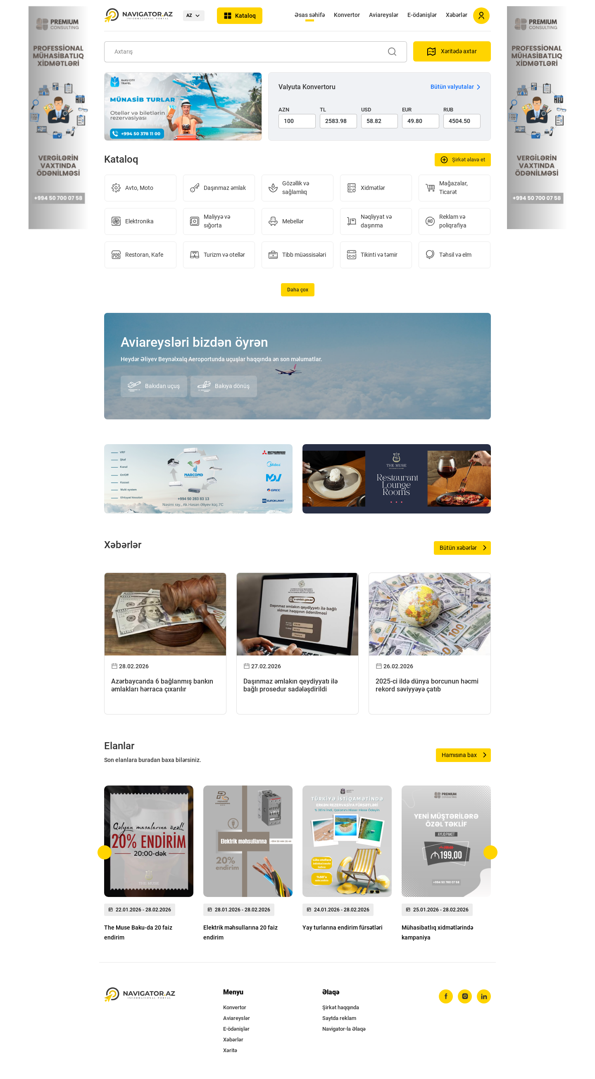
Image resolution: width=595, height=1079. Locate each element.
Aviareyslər (383, 15)
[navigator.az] (139, 995)
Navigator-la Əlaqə (344, 1029)
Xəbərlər (456, 15)
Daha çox (297, 290)
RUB (448, 109)
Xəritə (230, 1050)
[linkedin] (484, 996)
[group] (148, 866)
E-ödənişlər (422, 15)
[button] (104, 852)
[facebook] (446, 996)
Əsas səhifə (310, 15)
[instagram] (465, 996)
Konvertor (347, 15)
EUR (407, 109)
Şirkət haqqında (340, 1007)
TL (323, 109)
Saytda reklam (339, 1018)
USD (366, 109)
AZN (283, 109)
